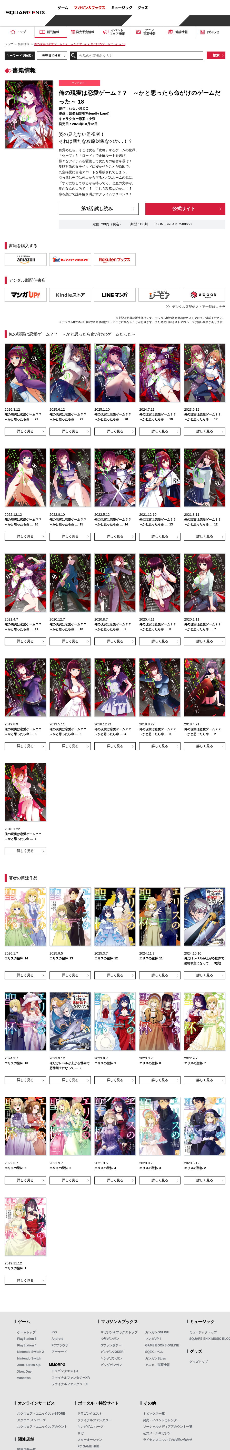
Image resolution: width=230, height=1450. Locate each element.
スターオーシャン (89, 1440)
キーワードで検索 (18, 55)
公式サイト (183, 208)
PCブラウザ (60, 1345)
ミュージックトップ (203, 1332)
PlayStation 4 (26, 1345)
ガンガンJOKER (112, 1352)
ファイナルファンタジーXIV (71, 1378)
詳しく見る (25, 431)
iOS (54, 1332)
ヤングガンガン (111, 1358)
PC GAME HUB (88, 1446)
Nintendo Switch (29, 1358)
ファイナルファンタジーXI (70, 1384)
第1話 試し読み (97, 208)
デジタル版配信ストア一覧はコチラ (198, 307)
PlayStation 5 (26, 1339)
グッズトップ (198, 1362)
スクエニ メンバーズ (31, 1420)
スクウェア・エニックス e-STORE (41, 1413)
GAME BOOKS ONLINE (162, 1345)
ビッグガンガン (111, 1365)
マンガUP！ (153, 1339)
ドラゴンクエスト (89, 1413)
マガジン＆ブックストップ (119, 1332)
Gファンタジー (111, 1345)
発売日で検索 (51, 55)
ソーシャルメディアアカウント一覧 (167, 1426)
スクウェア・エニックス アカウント (42, 1426)
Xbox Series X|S (29, 1365)
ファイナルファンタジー (94, 1420)
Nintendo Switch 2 (30, 1352)
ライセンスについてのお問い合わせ (167, 1440)
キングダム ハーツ (90, 1426)
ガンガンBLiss (155, 1358)
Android (57, 1339)
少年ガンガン (110, 1339)
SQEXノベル (154, 1352)
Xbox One (24, 1371)
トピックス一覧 (154, 1413)
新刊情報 (23, 44)
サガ (80, 1433)
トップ (9, 44)
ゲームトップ (26, 1332)
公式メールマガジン (157, 1433)
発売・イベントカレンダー (161, 1420)
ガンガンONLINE (157, 1332)
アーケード (59, 1352)
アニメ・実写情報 (157, 1365)
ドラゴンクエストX (65, 1371)
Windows (24, 1378)
